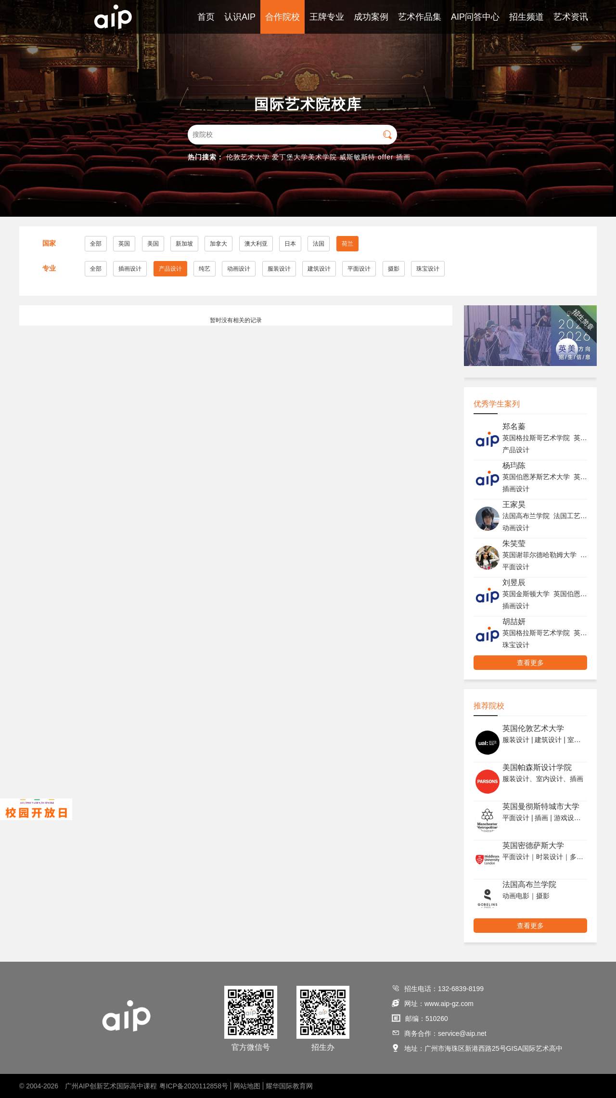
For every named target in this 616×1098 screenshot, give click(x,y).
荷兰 (347, 243)
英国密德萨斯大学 (533, 845)
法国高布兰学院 (529, 884)
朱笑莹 (514, 543)
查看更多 (530, 663)
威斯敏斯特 (357, 157)
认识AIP (240, 17)
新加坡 (184, 243)
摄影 (393, 268)
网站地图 (246, 1086)
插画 (403, 157)
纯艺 (204, 268)
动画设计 (238, 268)
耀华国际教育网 (289, 1086)
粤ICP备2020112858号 (193, 1086)
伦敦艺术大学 (248, 157)
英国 (124, 243)
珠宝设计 (427, 268)
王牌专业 (326, 17)
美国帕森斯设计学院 (537, 767)
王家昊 (514, 504)
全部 (96, 243)
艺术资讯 (570, 17)
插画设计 (129, 268)
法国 (318, 243)
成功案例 (371, 17)
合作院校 (282, 17)
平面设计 (359, 268)
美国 (153, 243)
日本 (290, 243)
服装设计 (279, 268)
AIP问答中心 (475, 17)
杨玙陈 (514, 465)
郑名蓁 (514, 426)
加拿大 (218, 243)
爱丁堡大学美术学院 (304, 157)
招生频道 (526, 17)
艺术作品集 (419, 17)
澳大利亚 (256, 243)
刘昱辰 (514, 582)
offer (386, 157)
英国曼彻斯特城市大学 (540, 806)
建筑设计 (319, 268)
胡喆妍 (514, 621)
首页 (206, 17)
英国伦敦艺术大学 (533, 728)
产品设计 (170, 268)
